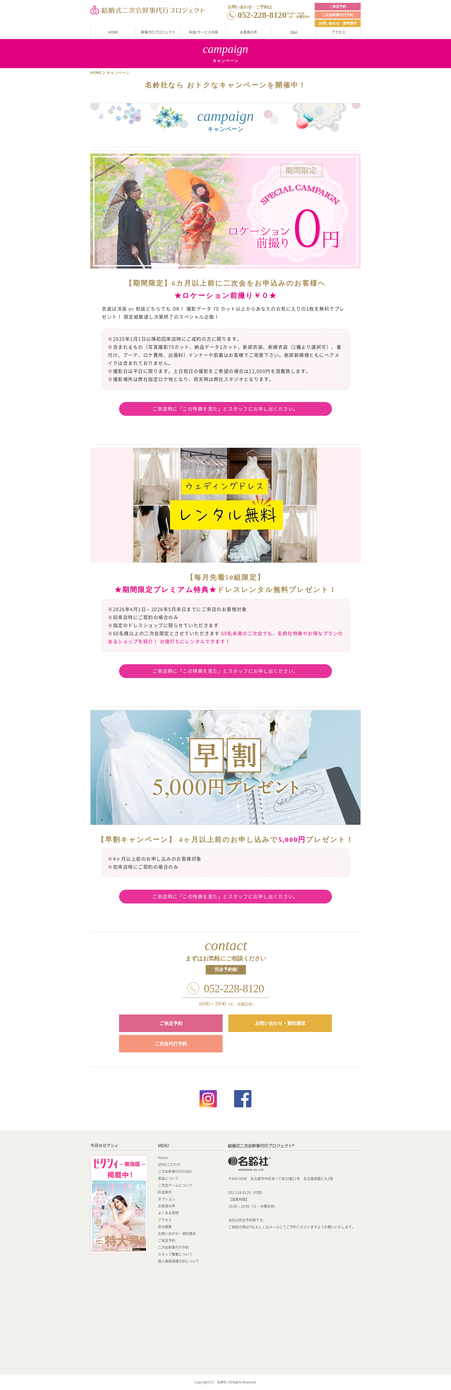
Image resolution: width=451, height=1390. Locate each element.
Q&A (293, 32)
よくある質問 (168, 1213)
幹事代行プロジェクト (158, 32)
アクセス (338, 32)
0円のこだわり (169, 1164)
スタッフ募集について (175, 1254)
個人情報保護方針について (178, 1261)
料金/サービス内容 (203, 32)
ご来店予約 (337, 7)
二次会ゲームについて (175, 1185)
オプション (166, 1199)
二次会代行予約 (171, 1043)
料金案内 (165, 1192)
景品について (168, 1178)
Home (163, 1157)
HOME (113, 32)
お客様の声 (248, 32)
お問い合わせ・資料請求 (338, 23)
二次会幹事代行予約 (337, 15)
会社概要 (165, 1226)
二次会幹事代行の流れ (175, 1171)
